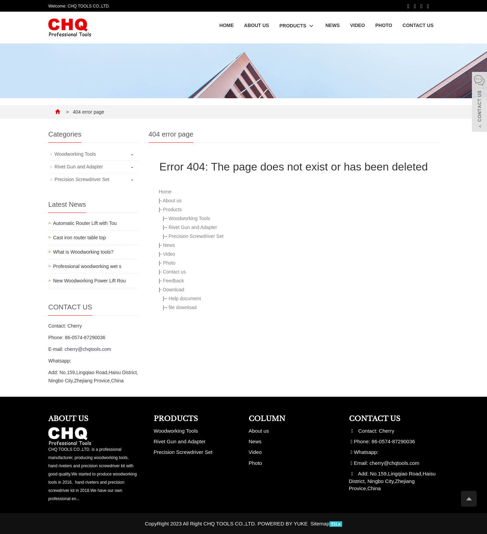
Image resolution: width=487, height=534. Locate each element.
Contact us (418, 25)
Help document (184, 298)
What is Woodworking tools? (83, 252)
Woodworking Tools (189, 218)
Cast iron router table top (79, 237)
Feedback (173, 280)
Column (267, 419)
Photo (383, 25)
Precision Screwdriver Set (195, 236)
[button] (311, 25)
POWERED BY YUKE (283, 523)
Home (227, 25)
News (332, 25)
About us (256, 25)
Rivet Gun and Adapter (192, 227)
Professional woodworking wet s (87, 266)
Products (297, 25)
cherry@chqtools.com (87, 349)
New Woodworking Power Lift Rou (89, 280)
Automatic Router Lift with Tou (85, 223)
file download (182, 307)
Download (173, 289)
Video (357, 25)
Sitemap (320, 523)
